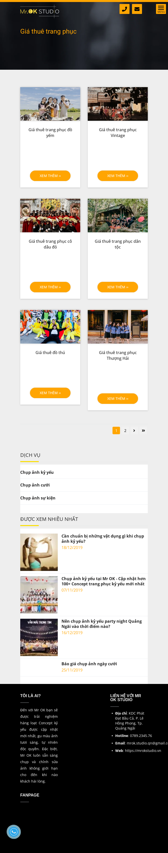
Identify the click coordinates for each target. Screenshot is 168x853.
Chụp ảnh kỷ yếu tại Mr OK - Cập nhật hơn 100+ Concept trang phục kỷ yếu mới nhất (104, 581)
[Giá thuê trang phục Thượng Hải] (118, 355)
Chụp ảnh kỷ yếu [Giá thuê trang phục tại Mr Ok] (37, 472)
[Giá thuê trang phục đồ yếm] (50, 132)
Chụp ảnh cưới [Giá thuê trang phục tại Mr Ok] (35, 485)
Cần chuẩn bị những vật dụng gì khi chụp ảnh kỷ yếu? (103, 539)
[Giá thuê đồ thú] (50, 353)
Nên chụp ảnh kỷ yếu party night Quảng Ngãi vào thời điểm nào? (102, 624)
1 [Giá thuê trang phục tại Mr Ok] (116, 430)
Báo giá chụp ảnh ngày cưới (89, 664)
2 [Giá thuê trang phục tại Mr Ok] (125, 430)
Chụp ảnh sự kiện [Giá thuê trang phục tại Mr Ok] (38, 498)
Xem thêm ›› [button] (50, 175)
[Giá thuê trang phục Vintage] (118, 132)
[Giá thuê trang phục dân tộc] (118, 244)
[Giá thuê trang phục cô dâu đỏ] (50, 244)
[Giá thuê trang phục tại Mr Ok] (50, 104)
